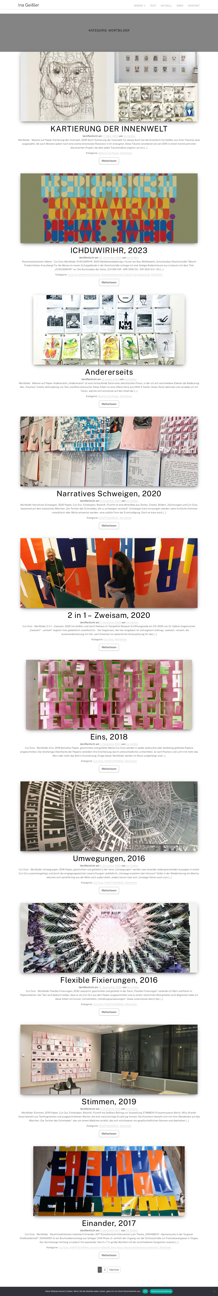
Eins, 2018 (109, 736)
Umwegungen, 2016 (109, 858)
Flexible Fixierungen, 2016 (109, 979)
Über (180, 5)
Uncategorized (141, 274)
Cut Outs (109, 639)
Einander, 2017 (109, 1223)
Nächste (114, 1269)
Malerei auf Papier (108, 153)
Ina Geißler (28, 4)
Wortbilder (126, 153)
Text (153, 5)
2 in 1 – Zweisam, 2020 (109, 615)
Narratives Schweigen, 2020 (109, 493)
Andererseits (109, 371)
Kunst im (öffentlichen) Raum (84, 274)
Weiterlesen (109, 160)
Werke (139, 5)
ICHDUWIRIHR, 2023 (109, 250)
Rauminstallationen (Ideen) (117, 274)
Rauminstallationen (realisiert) (141, 1247)
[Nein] (214, 1291)
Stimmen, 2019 (109, 1101)
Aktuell (166, 5)
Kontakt (194, 5)
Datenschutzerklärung (161, 1291)
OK (145, 1291)
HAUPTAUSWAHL (108, 517)
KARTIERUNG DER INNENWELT (109, 128)
